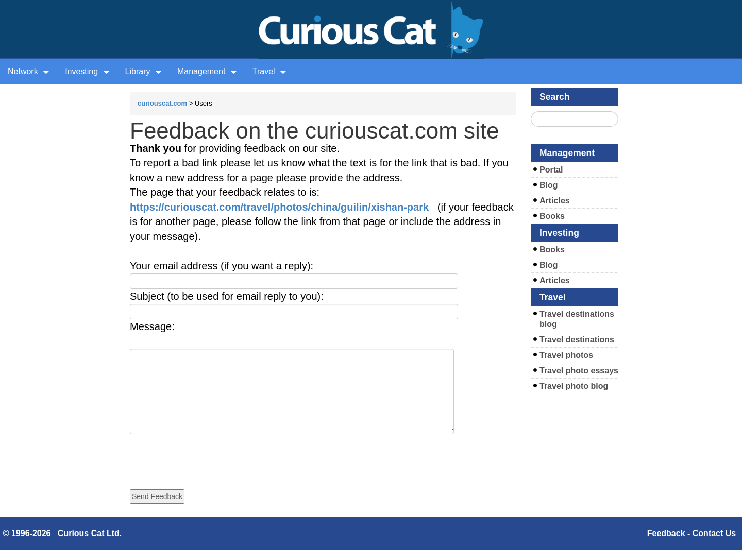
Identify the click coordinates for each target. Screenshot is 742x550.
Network (28, 71)
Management (207, 71)
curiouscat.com (162, 103)
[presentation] (208, 454)
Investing (87, 71)
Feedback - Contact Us (691, 533)
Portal (551, 169)
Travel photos (566, 355)
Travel (269, 71)
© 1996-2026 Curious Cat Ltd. (62, 533)
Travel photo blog (573, 386)
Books (552, 216)
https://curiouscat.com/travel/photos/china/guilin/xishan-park (279, 207)
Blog (548, 185)
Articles (554, 200)
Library (143, 71)
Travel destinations (576, 339)
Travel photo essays (578, 370)
